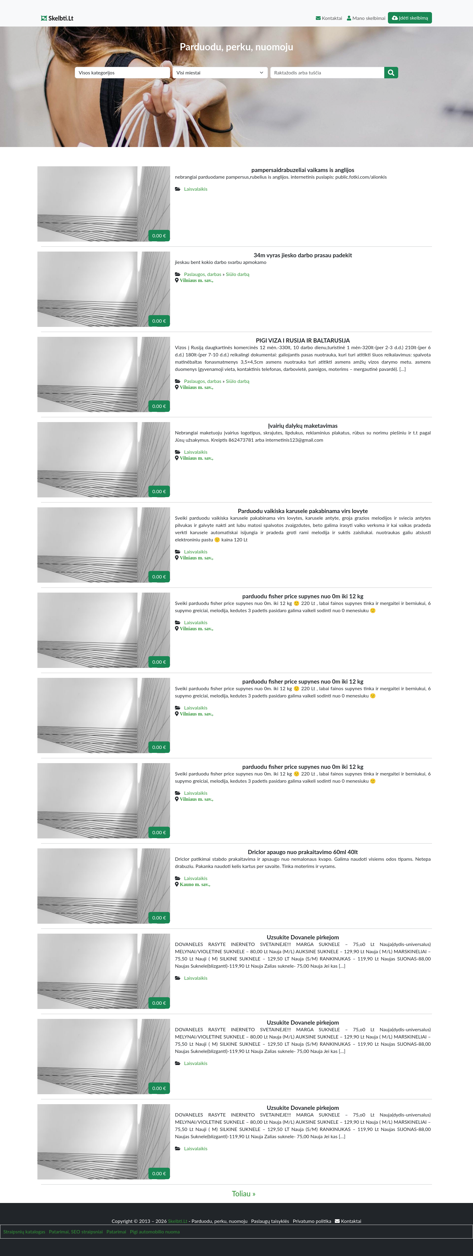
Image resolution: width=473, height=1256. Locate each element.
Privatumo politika (313, 1221)
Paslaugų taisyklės (270, 1221)
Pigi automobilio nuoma (155, 1231)
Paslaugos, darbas (202, 274)
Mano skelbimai (366, 18)
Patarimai (116, 1231)
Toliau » (244, 1193)
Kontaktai (329, 18)
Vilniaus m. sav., (196, 280)
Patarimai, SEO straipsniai (76, 1231)
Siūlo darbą (237, 274)
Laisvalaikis (195, 189)
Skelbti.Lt (57, 18)
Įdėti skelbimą (410, 17)
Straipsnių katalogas (24, 1231)
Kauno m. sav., (195, 884)
